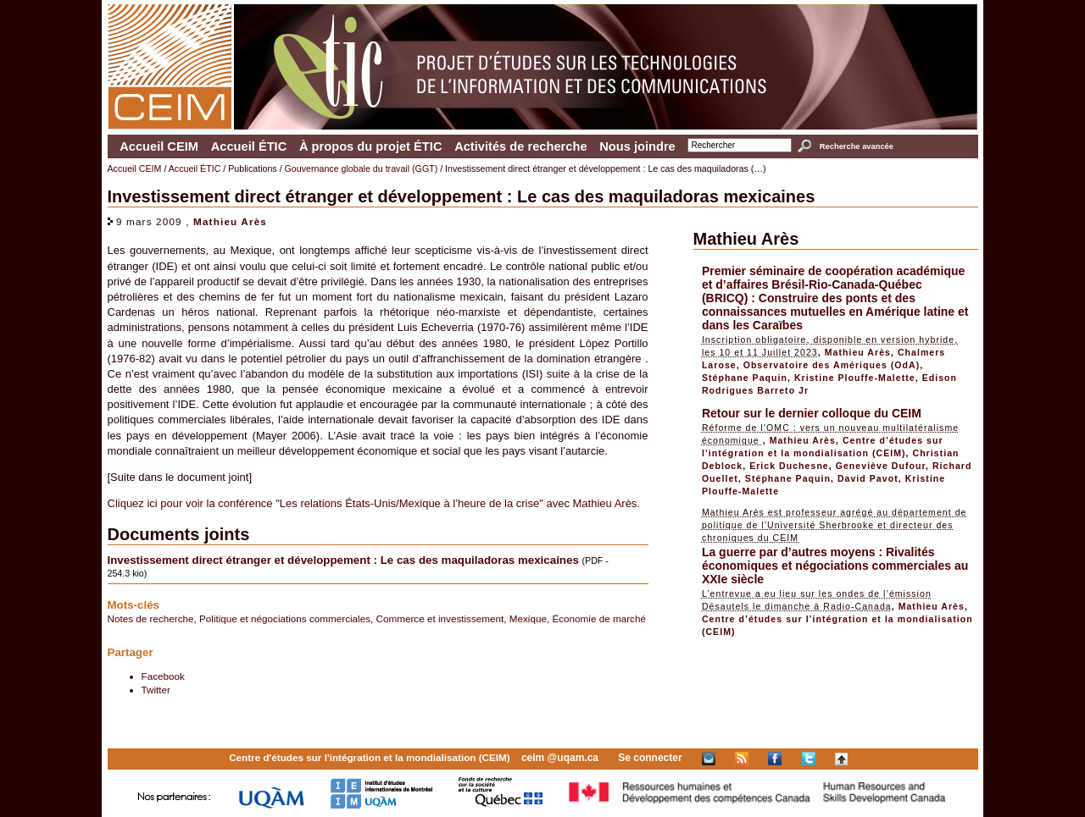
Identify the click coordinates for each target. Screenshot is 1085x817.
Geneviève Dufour (881, 466)
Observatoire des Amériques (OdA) (832, 365)
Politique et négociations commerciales (284, 618)
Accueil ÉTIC (249, 146)
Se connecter (650, 758)
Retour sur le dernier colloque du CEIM (811, 413)
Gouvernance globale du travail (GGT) (361, 168)
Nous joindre (637, 146)
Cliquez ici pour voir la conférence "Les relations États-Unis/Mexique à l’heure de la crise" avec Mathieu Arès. (374, 503)
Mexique (528, 618)
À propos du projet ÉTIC (370, 146)
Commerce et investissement (440, 618)
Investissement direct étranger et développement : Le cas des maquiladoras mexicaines (343, 560)
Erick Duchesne (789, 466)
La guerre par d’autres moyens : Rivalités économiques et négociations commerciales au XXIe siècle (835, 565)
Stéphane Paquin (744, 378)
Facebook (163, 676)
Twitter (156, 689)
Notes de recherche (151, 618)
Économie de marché (598, 618)
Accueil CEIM (159, 146)
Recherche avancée (856, 146)
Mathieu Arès (230, 221)
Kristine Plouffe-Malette (854, 378)
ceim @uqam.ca (559, 758)
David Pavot (868, 478)
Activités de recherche (520, 146)
